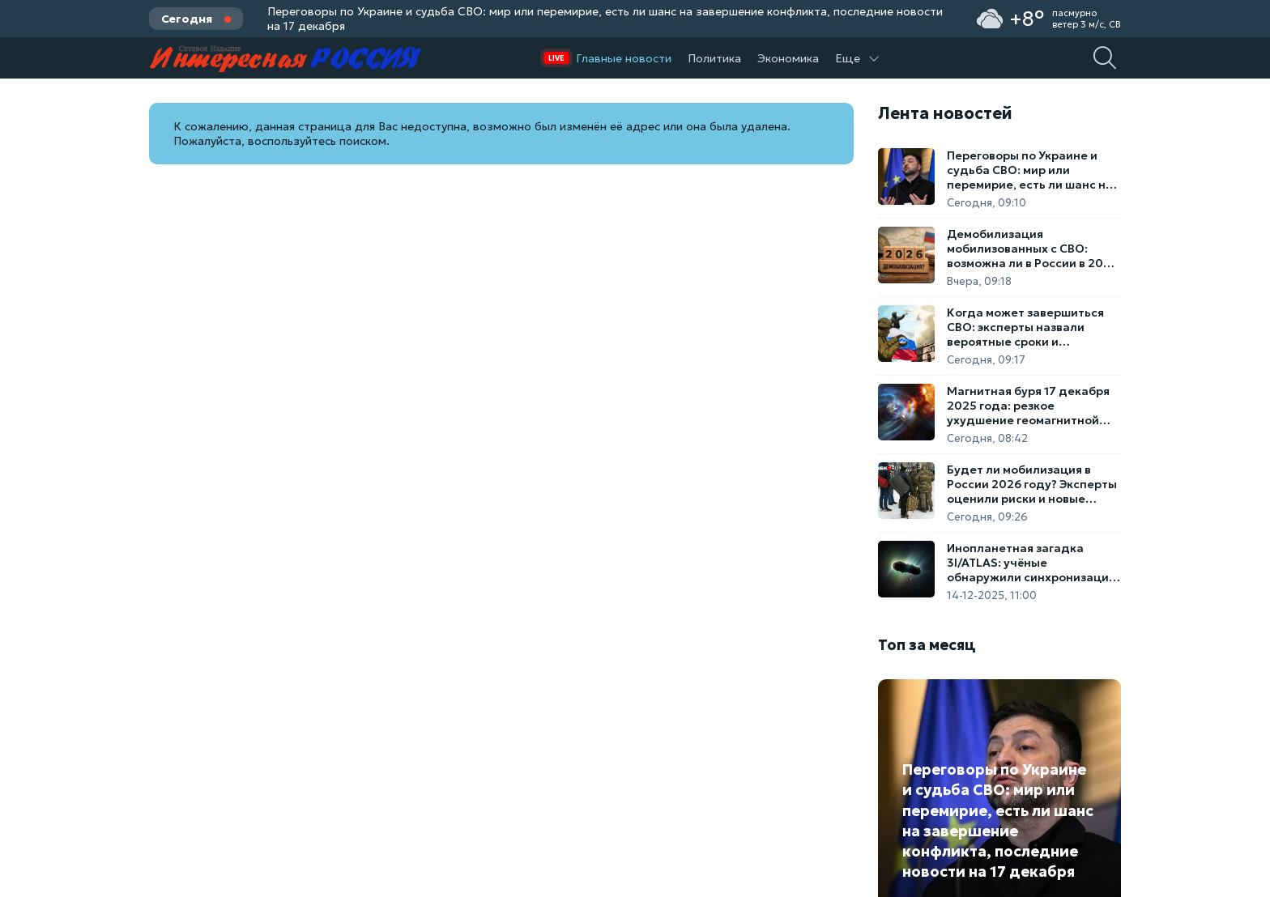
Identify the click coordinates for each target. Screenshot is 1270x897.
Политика (714, 58)
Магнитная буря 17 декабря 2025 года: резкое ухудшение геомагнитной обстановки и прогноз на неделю (1028, 405)
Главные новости (623, 58)
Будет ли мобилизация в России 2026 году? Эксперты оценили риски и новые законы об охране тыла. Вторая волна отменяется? (1032, 484)
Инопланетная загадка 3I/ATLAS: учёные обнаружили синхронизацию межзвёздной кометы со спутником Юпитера (1033, 563)
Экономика (788, 58)
